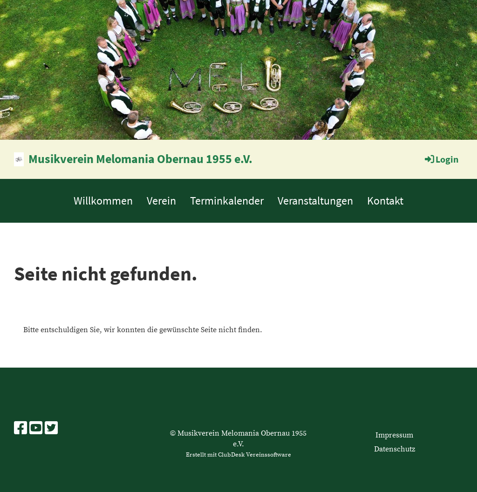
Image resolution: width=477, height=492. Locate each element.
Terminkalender (227, 200)
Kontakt (385, 200)
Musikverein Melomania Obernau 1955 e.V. (140, 158)
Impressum (394, 435)
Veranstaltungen (315, 200)
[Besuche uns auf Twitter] (51, 429)
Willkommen (103, 200)
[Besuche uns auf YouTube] (35, 429)
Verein (161, 200)
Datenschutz (394, 449)
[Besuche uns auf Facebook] (20, 429)
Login (440, 159)
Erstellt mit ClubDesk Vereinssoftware (238, 454)
